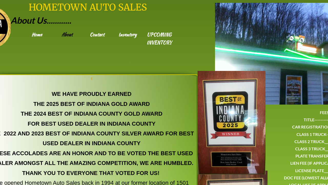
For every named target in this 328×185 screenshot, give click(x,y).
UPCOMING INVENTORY (159, 38)
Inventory (127, 34)
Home (37, 34)
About (67, 34)
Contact (97, 34)
